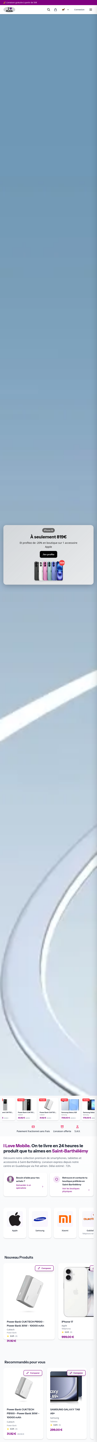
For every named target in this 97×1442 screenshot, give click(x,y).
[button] (29, 1301)
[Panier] (55, 9)
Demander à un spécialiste (30, 1186)
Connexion (79, 9)
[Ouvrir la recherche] (48, 9)
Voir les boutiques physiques (76, 1190)
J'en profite (48, 554)
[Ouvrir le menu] (91, 9)
